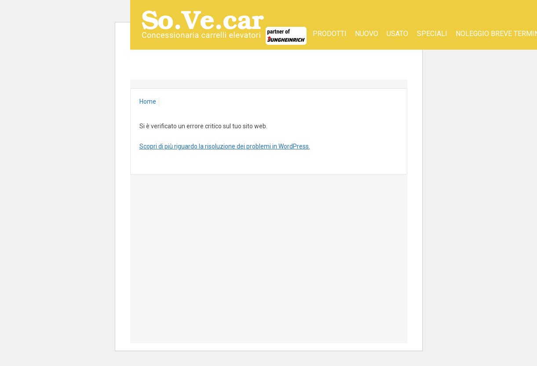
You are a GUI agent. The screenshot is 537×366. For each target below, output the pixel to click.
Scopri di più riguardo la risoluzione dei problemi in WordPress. (224, 146)
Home (147, 101)
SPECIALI (432, 33)
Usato (397, 33)
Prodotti (330, 33)
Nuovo (366, 33)
